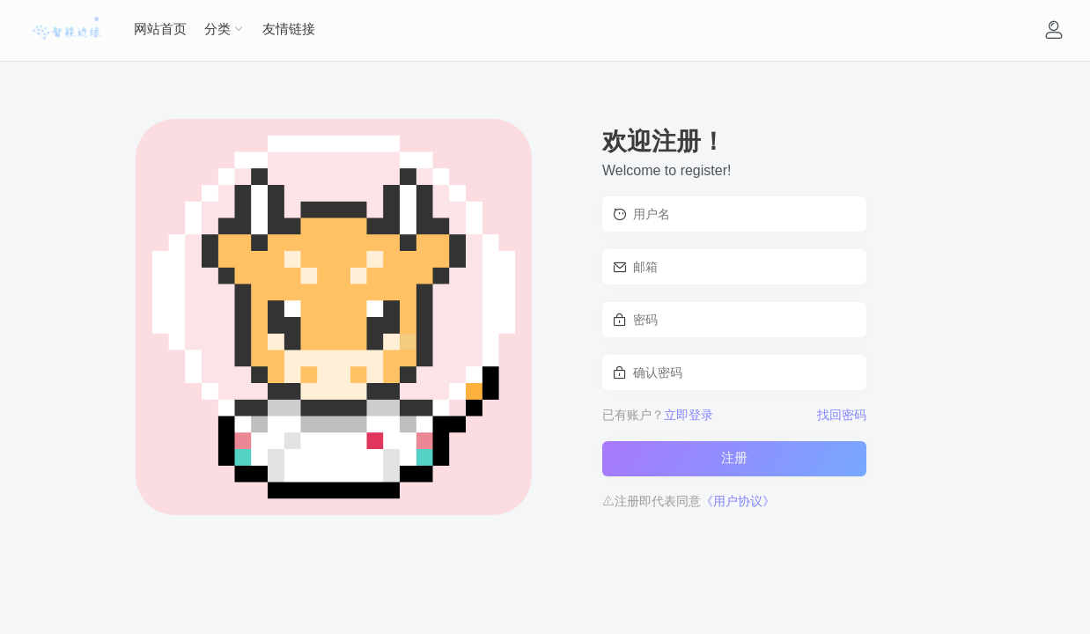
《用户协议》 (738, 501)
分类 (217, 28)
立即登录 (688, 415)
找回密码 (841, 415)
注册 (734, 457)
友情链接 (288, 28)
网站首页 (160, 28)
